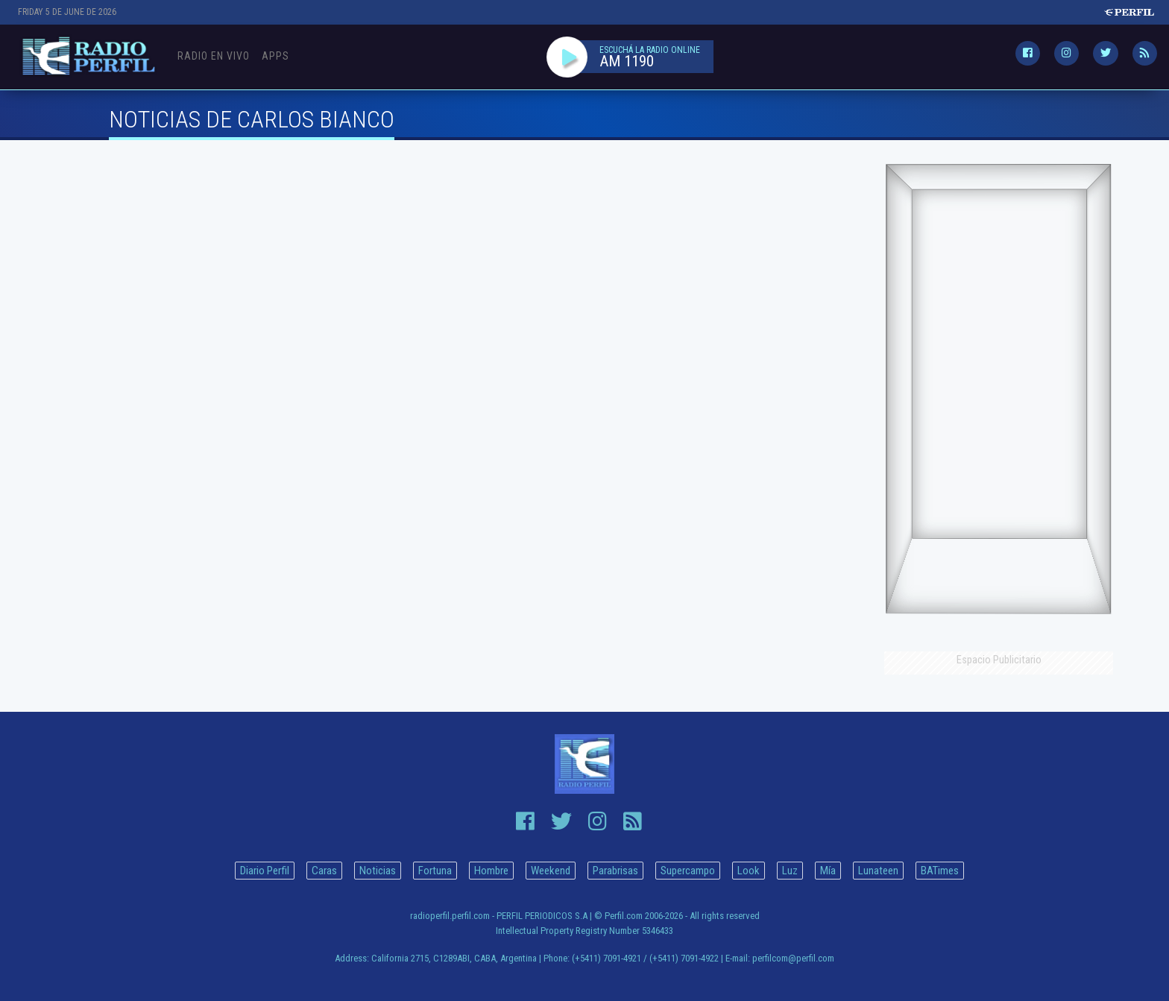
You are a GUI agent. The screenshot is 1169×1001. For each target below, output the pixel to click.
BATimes (940, 870)
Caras (324, 870)
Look (748, 870)
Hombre (491, 870)
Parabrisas (615, 870)
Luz (790, 870)
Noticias (377, 870)
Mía (828, 870)
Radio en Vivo (213, 56)
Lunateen (878, 870)
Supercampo (688, 870)
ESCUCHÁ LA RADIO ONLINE (649, 50)
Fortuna (435, 870)
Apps (275, 56)
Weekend (550, 870)
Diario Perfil (264, 870)
